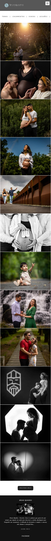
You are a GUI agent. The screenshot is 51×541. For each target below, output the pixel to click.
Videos (32, 16)
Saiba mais (25, 529)
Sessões (43, 16)
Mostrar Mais (25, 488)
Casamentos (19, 16)
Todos (5, 16)
